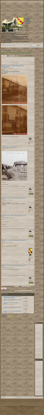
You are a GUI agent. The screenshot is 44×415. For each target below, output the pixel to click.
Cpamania (4, 242)
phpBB (19, 410)
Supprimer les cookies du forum (24, 397)
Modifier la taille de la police (41, 44)
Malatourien (8, 136)
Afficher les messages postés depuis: (11, 286)
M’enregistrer (37, 46)
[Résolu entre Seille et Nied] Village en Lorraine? (12, 307)
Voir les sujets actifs (13, 50)
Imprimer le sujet (24, 44)
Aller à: (13, 290)
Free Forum (24, 411)
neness (6, 312)
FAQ (34, 46)
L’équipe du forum (17, 397)
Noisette (6, 300)
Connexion (41, 46)
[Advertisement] (33, 9)
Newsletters (31, 46)
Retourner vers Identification (6, 290)
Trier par (22, 286)
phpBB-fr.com (24, 412)
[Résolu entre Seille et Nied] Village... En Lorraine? (13, 299)
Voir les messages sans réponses (5, 50)
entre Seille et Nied (5, 148)
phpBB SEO (22, 413)
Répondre (4, 56)
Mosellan (6, 304)
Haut (33, 145)
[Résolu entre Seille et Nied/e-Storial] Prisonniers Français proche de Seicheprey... (12, 297)
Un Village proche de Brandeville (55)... (9, 147)
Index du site (3, 397)
